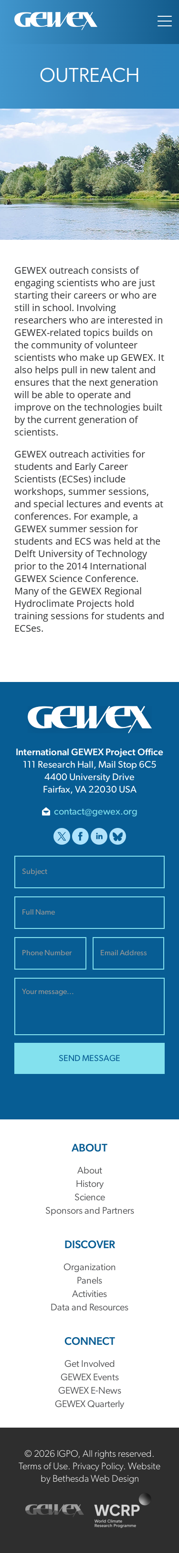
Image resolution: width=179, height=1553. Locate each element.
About (89, 1171)
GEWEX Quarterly (89, 1404)
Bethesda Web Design (96, 1479)
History (90, 1184)
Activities (89, 1294)
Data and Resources (89, 1308)
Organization (89, 1268)
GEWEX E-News (89, 1391)
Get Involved (89, 1364)
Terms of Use (43, 1467)
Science (89, 1198)
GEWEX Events (90, 1378)
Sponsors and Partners (89, 1211)
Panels (89, 1281)
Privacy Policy (98, 1467)
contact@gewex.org (95, 812)
